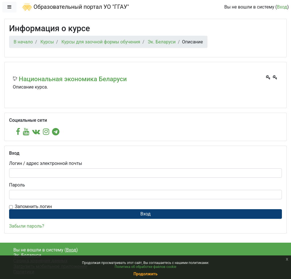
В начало (23, 42)
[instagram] (46, 131)
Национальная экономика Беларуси (73, 79)
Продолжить (146, 274)
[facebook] (18, 131)
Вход (282, 7)
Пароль (17, 185)
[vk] (36, 131)
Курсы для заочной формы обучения (100, 42)
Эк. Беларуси (162, 42)
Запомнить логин (33, 206)
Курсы (47, 42)
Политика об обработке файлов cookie (145, 267)
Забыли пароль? (26, 226)
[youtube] (26, 131)
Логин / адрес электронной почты (45, 163)
